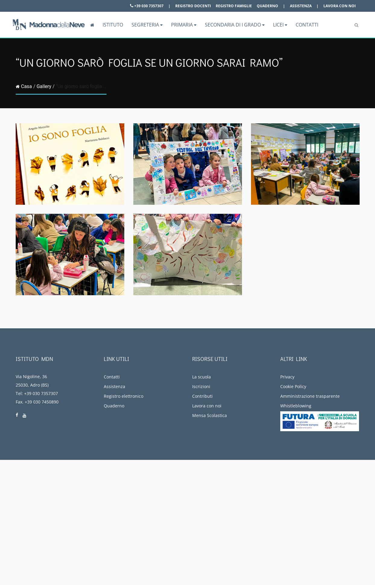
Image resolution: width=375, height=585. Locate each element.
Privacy (287, 377)
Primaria (183, 24)
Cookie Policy (293, 386)
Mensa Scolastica (209, 415)
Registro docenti (193, 5)
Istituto (113, 24)
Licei (280, 24)
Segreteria (147, 24)
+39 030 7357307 (147, 5)
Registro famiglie (234, 5)
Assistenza (301, 5)
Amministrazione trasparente (310, 396)
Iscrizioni (201, 386)
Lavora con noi (339, 5)
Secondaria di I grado (235, 24)
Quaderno (267, 5)
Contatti (307, 24)
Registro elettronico (123, 396)
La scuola (201, 377)
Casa (24, 86)
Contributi (202, 396)
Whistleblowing (295, 406)
